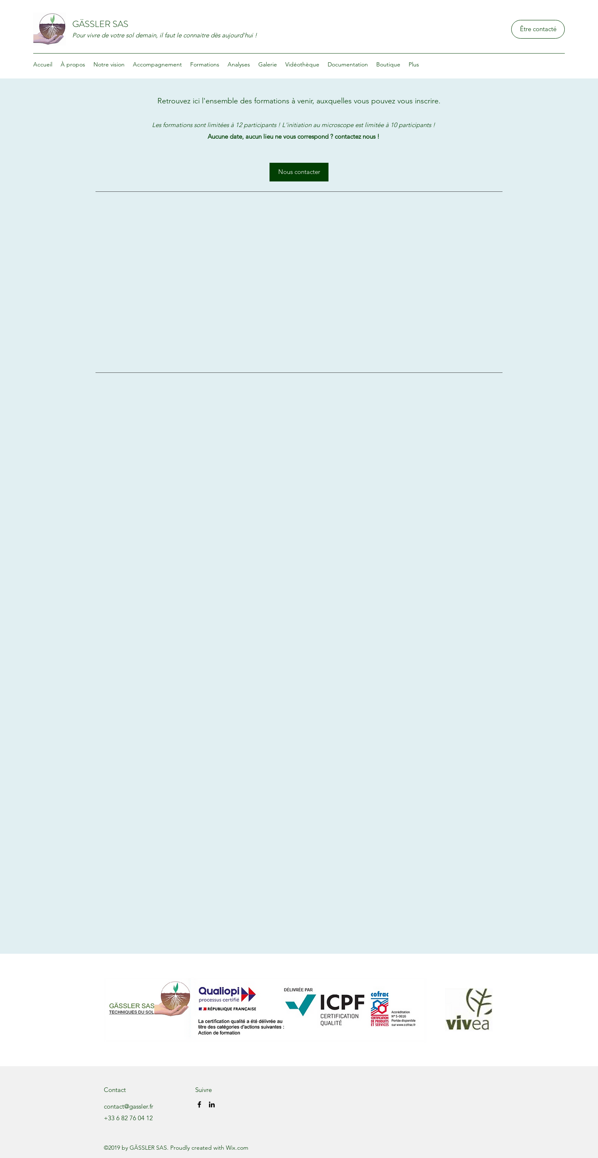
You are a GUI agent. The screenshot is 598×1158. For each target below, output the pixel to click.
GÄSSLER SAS (100, 23)
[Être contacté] (538, 29)
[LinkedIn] (212, 1104)
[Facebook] (199, 1104)
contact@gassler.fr (128, 1106)
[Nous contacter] (299, 172)
